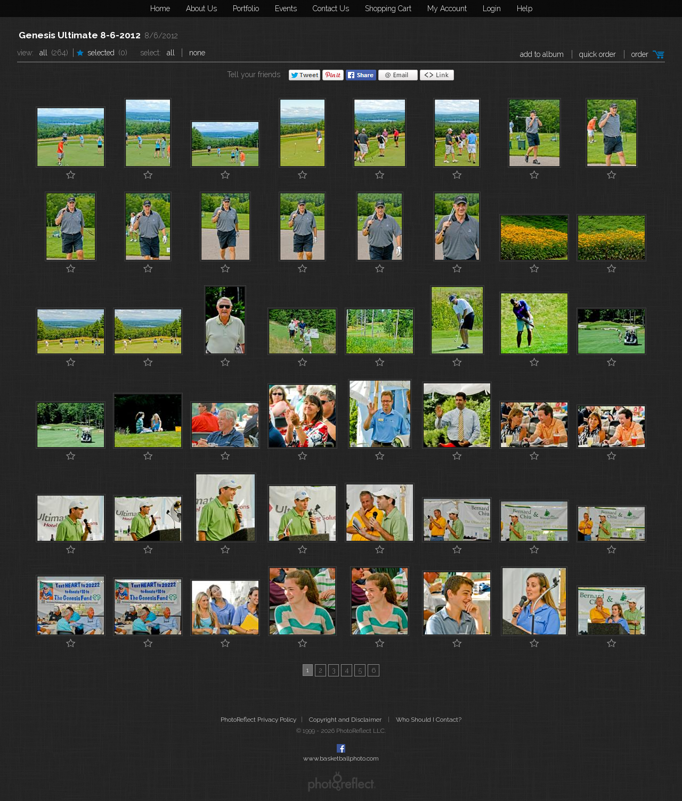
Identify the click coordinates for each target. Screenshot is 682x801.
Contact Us (331, 8)
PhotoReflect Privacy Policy (258, 719)
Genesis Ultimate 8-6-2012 (80, 35)
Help (524, 8)
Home (160, 8)
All (43, 52)
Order (639, 54)
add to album (542, 54)
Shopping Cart (388, 8)
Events (286, 8)
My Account (447, 8)
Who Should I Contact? (428, 719)
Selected (101, 52)
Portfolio (246, 8)
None (197, 52)
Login (492, 8)
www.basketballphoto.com (341, 758)
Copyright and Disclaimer (346, 719)
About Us (201, 8)
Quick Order (597, 54)
